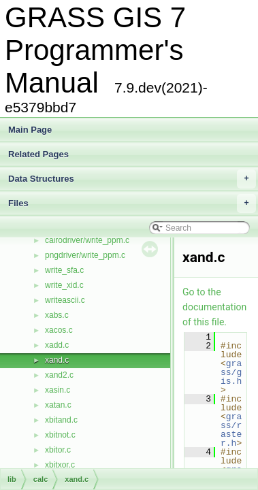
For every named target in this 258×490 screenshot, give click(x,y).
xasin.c (57, 390)
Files (132, 203)
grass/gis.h (231, 372)
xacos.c (59, 330)
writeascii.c (65, 300)
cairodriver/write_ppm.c (87, 240)
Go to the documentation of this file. (214, 307)
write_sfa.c (64, 270)
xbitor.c (58, 450)
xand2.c (59, 375)
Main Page (30, 130)
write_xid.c (64, 285)
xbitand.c (61, 420)
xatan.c (58, 405)
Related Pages (38, 154)
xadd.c (57, 345)
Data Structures (132, 179)
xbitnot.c (60, 435)
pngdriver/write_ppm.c (85, 255)
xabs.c (57, 315)
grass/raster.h (231, 429)
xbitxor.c (60, 465)
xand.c (57, 360)
